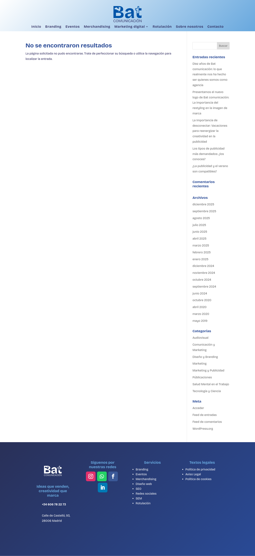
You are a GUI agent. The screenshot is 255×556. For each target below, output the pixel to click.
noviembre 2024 (203, 273)
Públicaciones (202, 377)
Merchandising (97, 27)
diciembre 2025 (203, 204)
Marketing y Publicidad (208, 370)
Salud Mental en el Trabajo (210, 384)
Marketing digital (130, 27)
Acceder (198, 408)
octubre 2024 (201, 279)
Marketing (199, 363)
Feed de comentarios (207, 422)
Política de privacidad (200, 469)
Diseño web (144, 484)
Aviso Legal (193, 474)
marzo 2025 (200, 245)
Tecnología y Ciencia (206, 391)
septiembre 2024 (204, 286)
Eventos (73, 27)
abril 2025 (199, 238)
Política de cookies (198, 479)
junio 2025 (199, 231)
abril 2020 (199, 307)
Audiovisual (200, 337)
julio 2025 (199, 225)
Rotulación (162, 27)
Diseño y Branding (205, 357)
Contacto (215, 27)
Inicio (36, 27)
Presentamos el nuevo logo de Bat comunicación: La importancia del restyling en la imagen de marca (210, 102)
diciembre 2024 (203, 266)
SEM (139, 498)
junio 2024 (199, 293)
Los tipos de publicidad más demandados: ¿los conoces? (208, 154)
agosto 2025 (201, 218)
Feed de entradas (204, 415)
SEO (138, 489)
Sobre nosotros (189, 27)
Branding (53, 27)
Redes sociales (146, 493)
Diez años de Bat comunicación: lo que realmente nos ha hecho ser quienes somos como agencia (209, 74)
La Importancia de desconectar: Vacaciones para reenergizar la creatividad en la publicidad (209, 130)
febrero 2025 (201, 252)
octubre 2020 (201, 300)
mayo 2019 (199, 321)
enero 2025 (200, 259)
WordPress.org (202, 428)
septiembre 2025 (204, 211)
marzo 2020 (200, 314)
